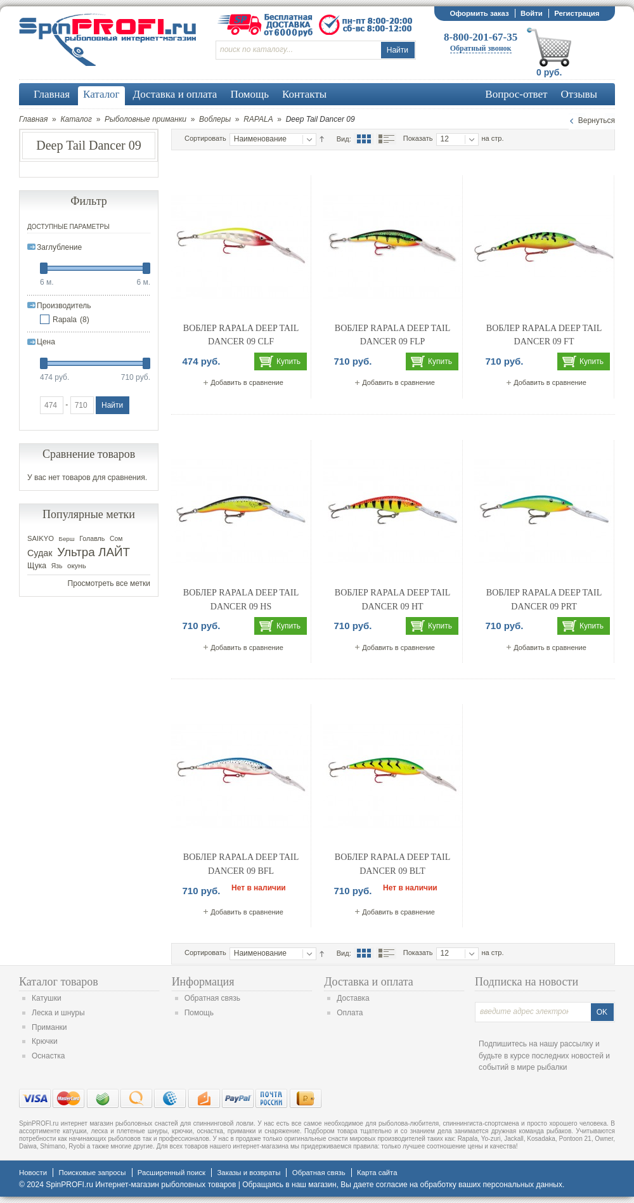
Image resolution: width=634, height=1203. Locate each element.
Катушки (46, 998)
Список (386, 139)
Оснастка (48, 1055)
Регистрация (576, 13)
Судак (40, 553)
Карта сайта (377, 1172)
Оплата (350, 1012)
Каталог (76, 119)
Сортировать (205, 138)
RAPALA (258, 119)
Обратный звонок (481, 48)
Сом (116, 538)
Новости (33, 1172)
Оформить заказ (479, 13)
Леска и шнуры (58, 1012)
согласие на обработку (416, 1184)
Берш (67, 538)
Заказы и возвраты (248, 1172)
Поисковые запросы (92, 1172)
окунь (76, 565)
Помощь (199, 1012)
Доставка (353, 998)
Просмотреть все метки (109, 583)
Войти (532, 13)
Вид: (344, 139)
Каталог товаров (58, 981)
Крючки (45, 1041)
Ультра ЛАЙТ (93, 552)
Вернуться (596, 120)
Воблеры (215, 119)
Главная (33, 119)
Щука (36, 565)
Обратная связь (212, 998)
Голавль (92, 538)
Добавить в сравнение (246, 382)
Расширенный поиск (171, 1172)
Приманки (49, 1027)
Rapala (65, 319)
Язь (57, 565)
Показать (418, 138)
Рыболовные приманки (145, 119)
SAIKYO (40, 538)
